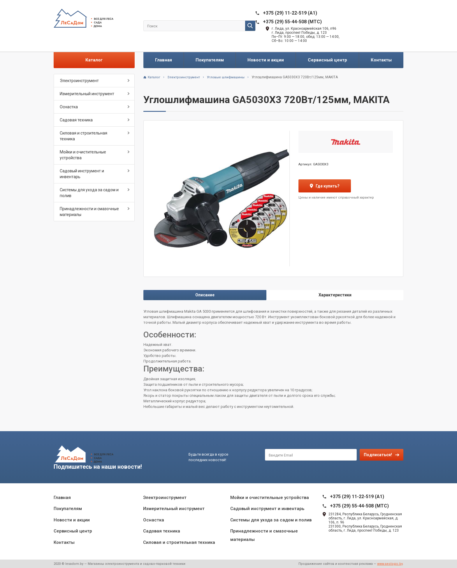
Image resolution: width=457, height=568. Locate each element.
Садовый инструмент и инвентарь (82, 174)
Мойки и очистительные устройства (83, 155)
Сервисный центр (327, 60)
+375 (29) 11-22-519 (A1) (290, 13)
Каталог (94, 60)
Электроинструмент (79, 80)
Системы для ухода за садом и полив (89, 192)
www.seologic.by (389, 564)
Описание (205, 295)
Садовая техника (76, 120)
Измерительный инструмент (87, 93)
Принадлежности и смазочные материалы (89, 211)
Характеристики (335, 295)
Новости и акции (265, 60)
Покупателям (210, 60)
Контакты (381, 60)
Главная (163, 60)
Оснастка (69, 107)
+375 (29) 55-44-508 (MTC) (292, 21)
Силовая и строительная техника (83, 136)
